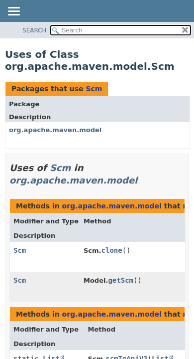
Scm (94, 89)
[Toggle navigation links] (13, 12)
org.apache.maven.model (55, 130)
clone (111, 250)
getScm (120, 280)
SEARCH (34, 30)
